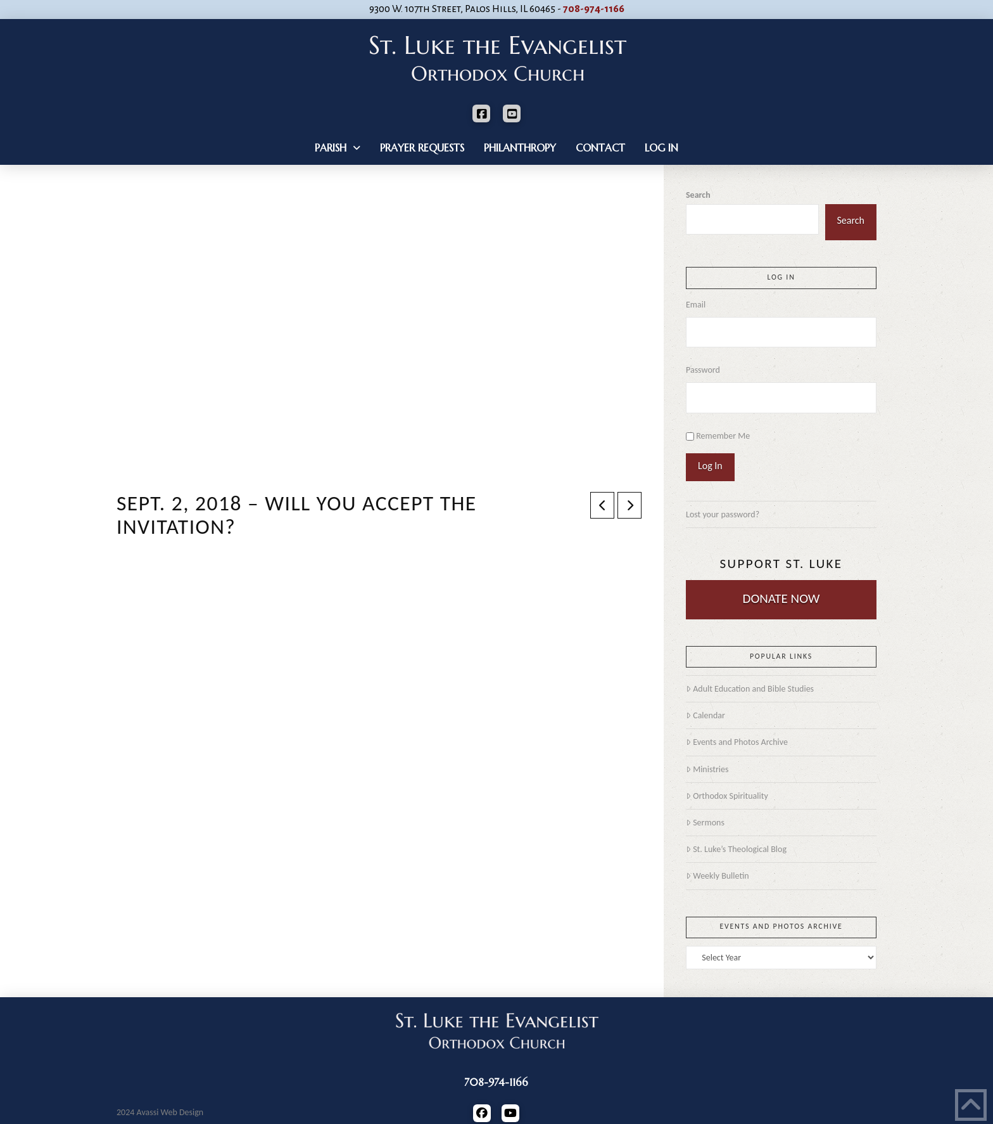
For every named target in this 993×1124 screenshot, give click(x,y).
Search (698, 195)
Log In (710, 466)
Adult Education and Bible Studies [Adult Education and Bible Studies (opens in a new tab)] (750, 688)
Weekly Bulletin (717, 875)
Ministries (707, 769)
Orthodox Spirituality (727, 796)
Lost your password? (722, 514)
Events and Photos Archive (737, 742)
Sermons (705, 822)
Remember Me (723, 435)
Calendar (705, 715)
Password (703, 370)
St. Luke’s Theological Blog (736, 849)
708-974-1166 (593, 9)
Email (695, 304)
